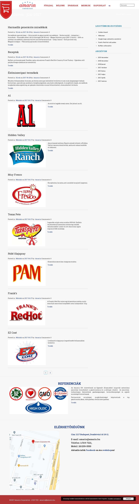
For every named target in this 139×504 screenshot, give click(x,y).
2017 (123, 14)
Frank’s (12, 293)
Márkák (86, 5)
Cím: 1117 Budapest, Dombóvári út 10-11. (90, 434)
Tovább (10, 45)
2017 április (101, 78)
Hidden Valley (16, 135)
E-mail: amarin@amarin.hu (85, 439)
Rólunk (60, 5)
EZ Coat (12, 332)
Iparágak (73, 5)
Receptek (13, 52)
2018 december (103, 61)
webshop (107, 450)
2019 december (103, 57)
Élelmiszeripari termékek (23, 72)
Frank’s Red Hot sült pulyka (107, 42)
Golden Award (103, 32)
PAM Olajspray (16, 253)
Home (118, 14)
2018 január (102, 64)
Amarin (37, 32)
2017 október (102, 67)
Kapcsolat (100, 5)
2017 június (102, 71)
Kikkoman (101, 35)
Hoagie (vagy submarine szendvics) (109, 39)
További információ (114, 498)
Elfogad (128, 498)
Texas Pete (14, 214)
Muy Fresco (15, 174)
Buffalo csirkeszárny (104, 46)
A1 (9, 95)
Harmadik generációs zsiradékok (27, 27)
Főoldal (48, 5)
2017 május (101, 74)
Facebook (90, 450)
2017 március (102, 81)
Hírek (18, 32)
